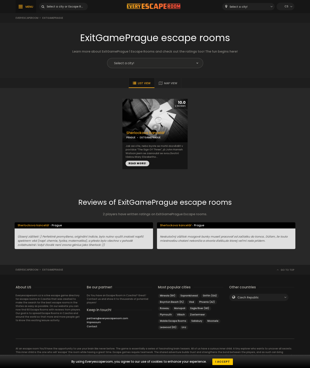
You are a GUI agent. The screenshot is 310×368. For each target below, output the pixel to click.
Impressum (94, 322)
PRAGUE (130, 137)
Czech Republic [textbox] (248, 297)
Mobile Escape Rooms (173, 321)
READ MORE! (137, 163)
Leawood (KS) (168, 327)
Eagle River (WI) (199, 308)
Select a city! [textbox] (239, 7)
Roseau (164, 308)
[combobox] (248, 6)
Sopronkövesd (189, 295)
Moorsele (212, 321)
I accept (222, 362)
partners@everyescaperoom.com (107, 318)
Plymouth (166, 314)
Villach (181, 314)
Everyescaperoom (27, 18)
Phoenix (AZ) (207, 302)
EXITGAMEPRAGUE (150, 137)
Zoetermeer (197, 314)
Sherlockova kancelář (145, 133)
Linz (184, 327)
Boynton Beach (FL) (172, 302)
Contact (92, 326)
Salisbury (196, 321)
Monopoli (179, 308)
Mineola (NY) (167, 295)
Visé (191, 302)
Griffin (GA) (210, 295)
